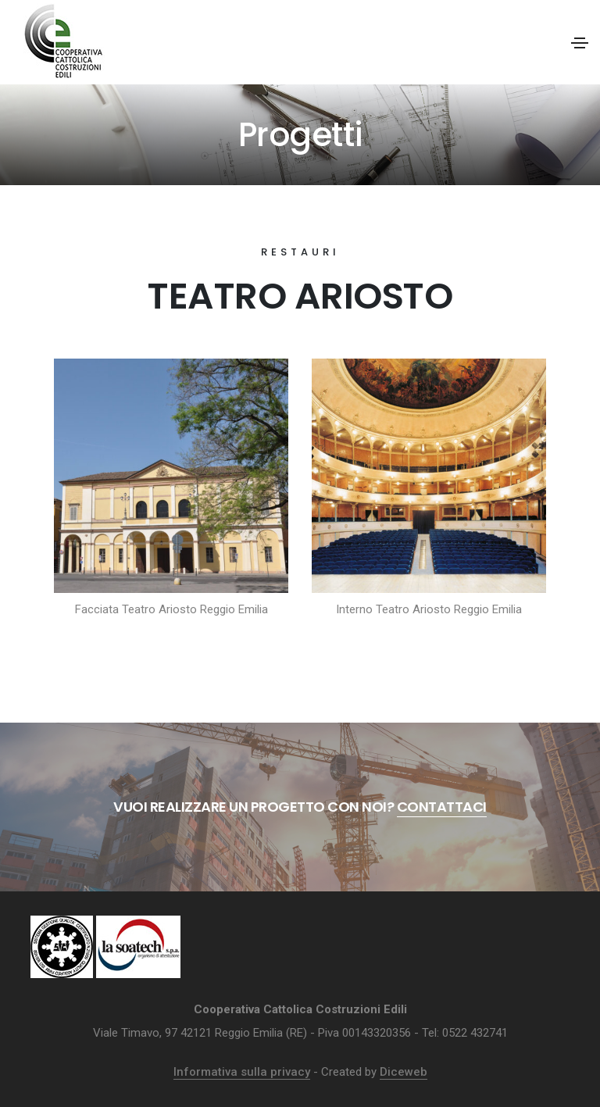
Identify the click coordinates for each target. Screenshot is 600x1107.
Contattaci (442, 806)
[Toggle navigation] (579, 42)
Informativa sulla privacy (241, 1072)
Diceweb (403, 1072)
